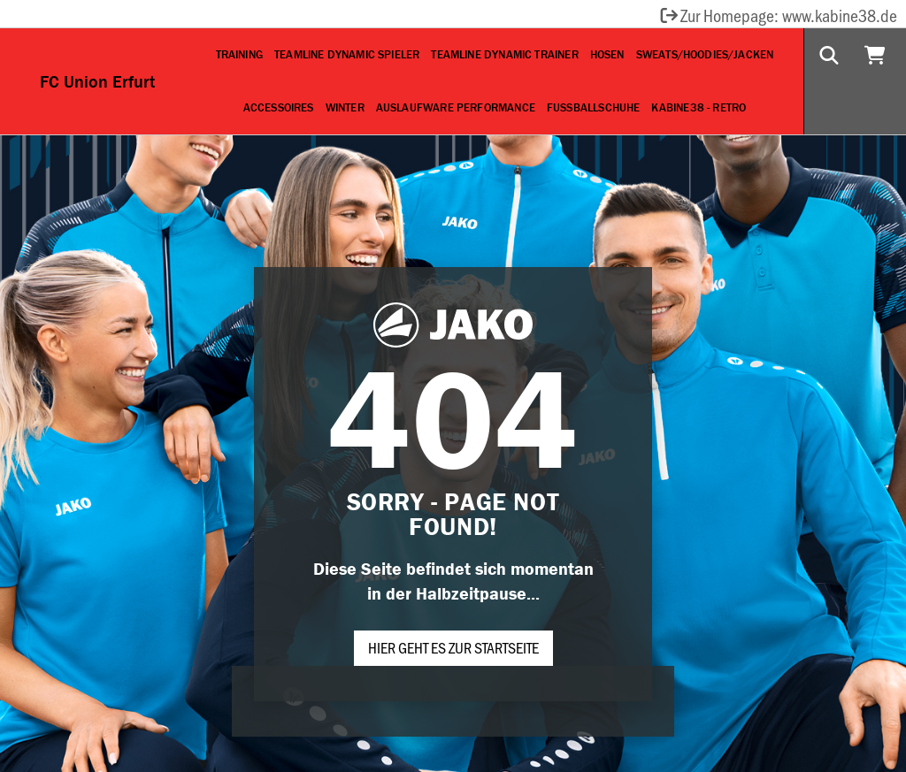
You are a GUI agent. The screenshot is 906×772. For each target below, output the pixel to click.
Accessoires (278, 107)
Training (239, 54)
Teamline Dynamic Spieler (346, 54)
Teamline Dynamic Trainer (504, 54)
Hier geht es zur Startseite (453, 647)
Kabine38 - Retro (698, 107)
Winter (345, 107)
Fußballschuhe (594, 107)
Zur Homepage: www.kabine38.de (777, 15)
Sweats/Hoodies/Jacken (705, 54)
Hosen (607, 54)
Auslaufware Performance (455, 107)
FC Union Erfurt (97, 81)
